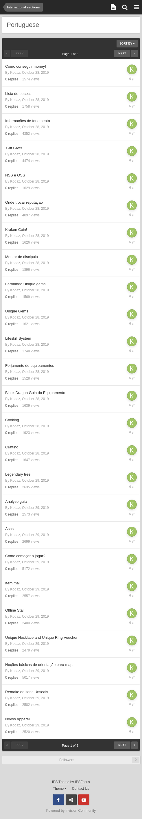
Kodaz (15, 73)
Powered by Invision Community (71, 811)
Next (122, 53)
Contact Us (80, 789)
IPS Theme (60, 782)
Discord (71, 799)
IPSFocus (82, 782)
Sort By (127, 43)
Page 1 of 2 (71, 54)
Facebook (58, 799)
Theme (60, 789)
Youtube (83, 799)
